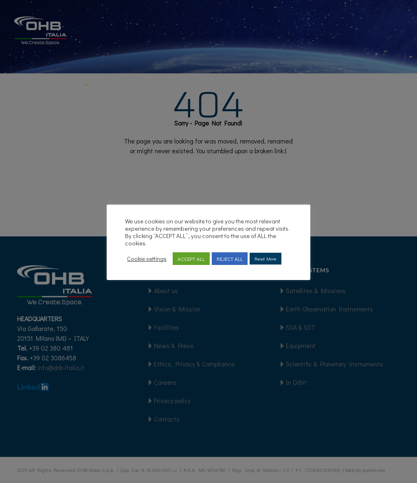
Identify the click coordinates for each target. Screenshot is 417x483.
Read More (266, 259)
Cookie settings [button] (147, 258)
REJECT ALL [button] (230, 258)
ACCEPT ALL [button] (191, 258)
